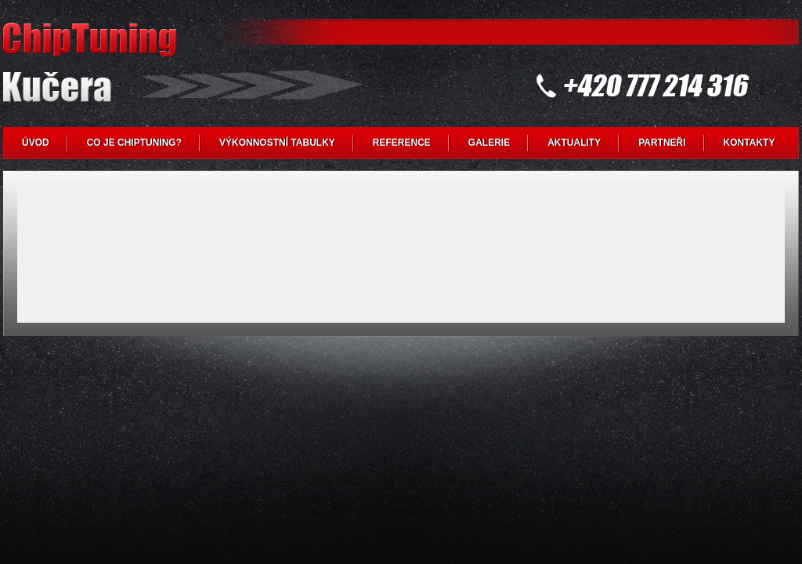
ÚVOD (35, 142)
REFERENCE (402, 142)
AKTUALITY (574, 142)
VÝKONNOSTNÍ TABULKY (277, 142)
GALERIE (489, 142)
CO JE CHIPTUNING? (134, 142)
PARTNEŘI (661, 142)
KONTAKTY (749, 142)
